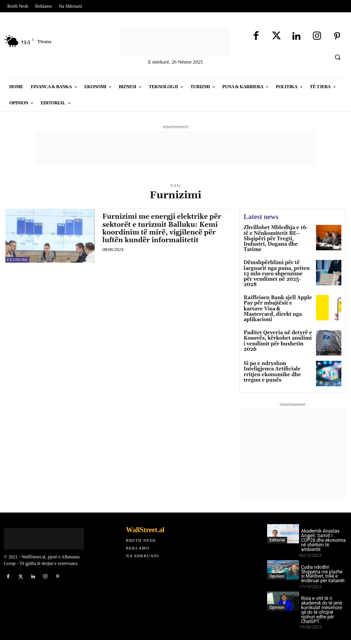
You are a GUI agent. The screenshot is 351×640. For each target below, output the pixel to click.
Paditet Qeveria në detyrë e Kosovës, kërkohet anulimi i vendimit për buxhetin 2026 (277, 326)
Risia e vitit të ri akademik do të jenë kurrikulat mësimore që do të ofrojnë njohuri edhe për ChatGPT (321, 599)
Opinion (276, 565)
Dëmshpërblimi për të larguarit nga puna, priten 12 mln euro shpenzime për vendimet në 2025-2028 (278, 266)
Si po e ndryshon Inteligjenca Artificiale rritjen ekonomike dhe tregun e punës (270, 360)
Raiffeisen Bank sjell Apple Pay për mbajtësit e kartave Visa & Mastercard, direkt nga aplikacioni (276, 297)
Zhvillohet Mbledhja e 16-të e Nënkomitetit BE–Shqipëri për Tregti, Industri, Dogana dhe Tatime (278, 235)
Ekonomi (17, 260)
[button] (337, 57)
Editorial (277, 529)
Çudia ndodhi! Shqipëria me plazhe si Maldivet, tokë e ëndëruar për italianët (322, 563)
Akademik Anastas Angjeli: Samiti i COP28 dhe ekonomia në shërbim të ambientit (323, 530)
